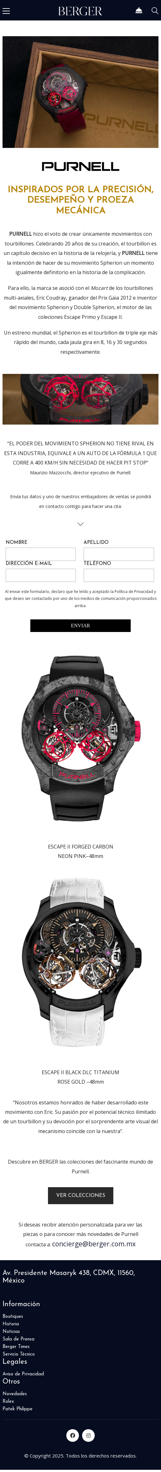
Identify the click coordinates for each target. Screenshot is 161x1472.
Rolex (8, 1401)
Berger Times (16, 1347)
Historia (11, 1324)
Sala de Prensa (18, 1339)
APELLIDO (96, 542)
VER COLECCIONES (80, 1195)
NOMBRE (16, 542)
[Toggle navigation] (6, 11)
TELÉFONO (97, 563)
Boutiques (13, 1316)
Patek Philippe (18, 1409)
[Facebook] (72, 1435)
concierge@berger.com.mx (94, 1243)
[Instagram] (88, 1435)
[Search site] (155, 11)
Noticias (11, 1331)
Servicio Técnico (19, 1354)
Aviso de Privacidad (23, 1374)
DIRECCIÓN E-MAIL (29, 563)
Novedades (15, 1394)
